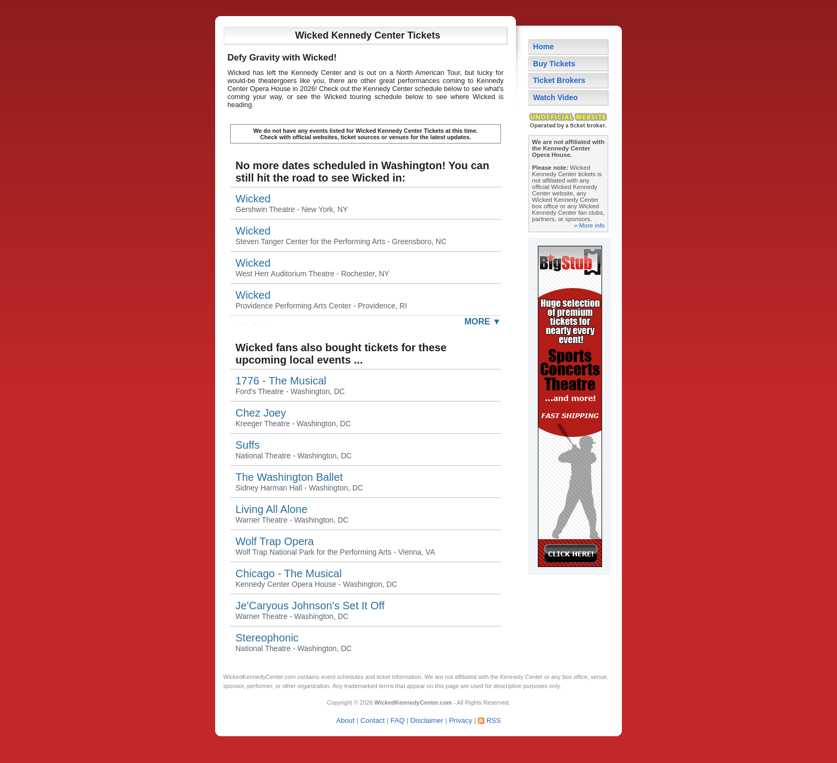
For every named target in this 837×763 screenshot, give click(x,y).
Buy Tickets (554, 63)
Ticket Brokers (559, 80)
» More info (589, 225)
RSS (493, 720)
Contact (372, 720)
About (345, 720)
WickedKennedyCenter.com (259, 677)
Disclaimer (427, 720)
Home (543, 46)
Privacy (460, 720)
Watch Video (555, 97)
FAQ (398, 720)
